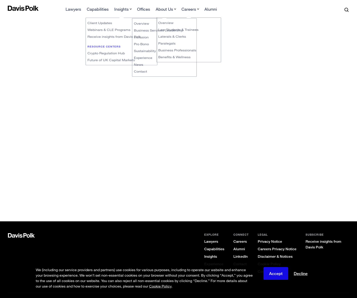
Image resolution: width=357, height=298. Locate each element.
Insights (210, 249)
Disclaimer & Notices (275, 249)
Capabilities (214, 242)
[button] (11, 8)
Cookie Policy (269, 257)
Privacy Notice (270, 234)
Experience (213, 257)
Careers (240, 234)
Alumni (239, 242)
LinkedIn (240, 249)
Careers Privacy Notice (277, 242)
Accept (276, 273)
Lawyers (211, 234)
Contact (240, 257)
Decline (301, 273)
